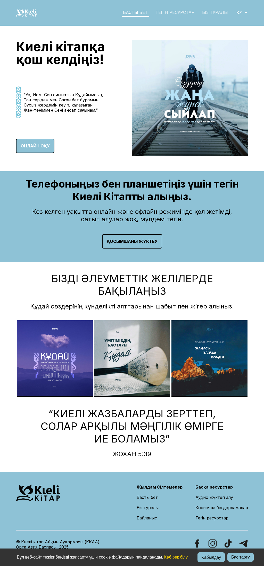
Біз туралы (148, 507)
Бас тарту (240, 557)
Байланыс (147, 517)
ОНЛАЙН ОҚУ (35, 145)
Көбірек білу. (176, 557)
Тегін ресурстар (174, 12)
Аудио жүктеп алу (214, 497)
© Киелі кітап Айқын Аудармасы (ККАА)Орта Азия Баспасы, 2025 (58, 544)
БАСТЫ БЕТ (135, 12)
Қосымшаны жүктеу (132, 241)
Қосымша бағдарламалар (221, 507)
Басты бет (147, 497)
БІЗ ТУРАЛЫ (215, 12)
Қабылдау (211, 557)
